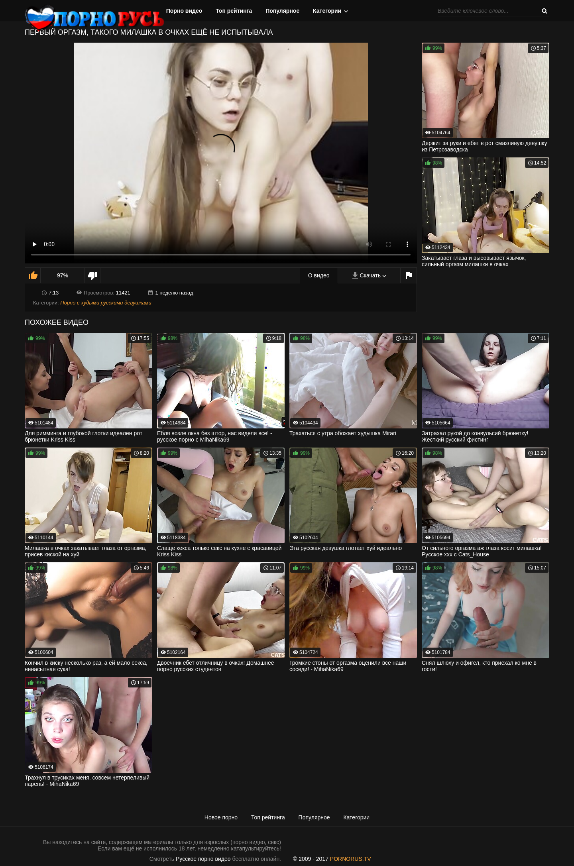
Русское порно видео (203, 859)
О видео (319, 275)
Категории (327, 11)
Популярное (282, 11)
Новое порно (221, 817)
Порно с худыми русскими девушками (105, 303)
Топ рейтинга (234, 11)
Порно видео (184, 11)
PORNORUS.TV (350, 859)
